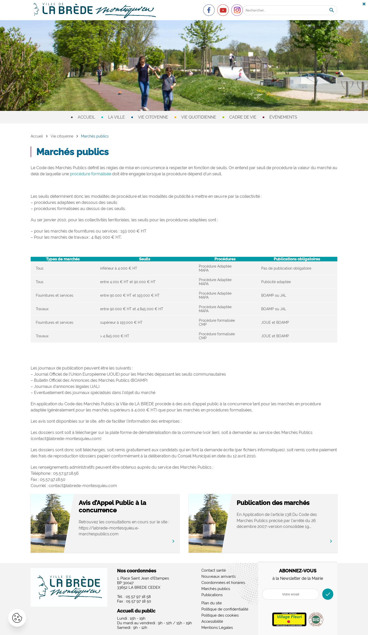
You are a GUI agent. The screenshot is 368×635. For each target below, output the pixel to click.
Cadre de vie (242, 117)
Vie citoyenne (153, 117)
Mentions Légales (217, 627)
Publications (212, 595)
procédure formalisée (90, 173)
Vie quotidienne (198, 117)
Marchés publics (215, 588)
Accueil (86, 117)
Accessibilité (212, 621)
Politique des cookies (220, 615)
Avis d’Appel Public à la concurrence (117, 506)
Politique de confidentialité (224, 609)
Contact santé (213, 570)
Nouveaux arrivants (218, 576)
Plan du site (211, 603)
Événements (283, 117)
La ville (116, 117)
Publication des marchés (277, 502)
